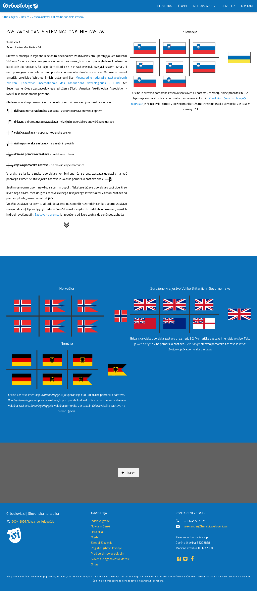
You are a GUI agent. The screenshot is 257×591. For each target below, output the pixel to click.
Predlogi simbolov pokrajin (107, 553)
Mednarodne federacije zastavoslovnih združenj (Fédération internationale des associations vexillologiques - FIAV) (66, 80)
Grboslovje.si (10, 17)
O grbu (95, 537)
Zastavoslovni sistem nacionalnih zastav (58, 17)
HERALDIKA (164, 6)
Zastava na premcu (47, 214)
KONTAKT (247, 6)
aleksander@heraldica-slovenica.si (206, 526)
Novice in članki (100, 526)
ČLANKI (182, 6)
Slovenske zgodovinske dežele (110, 559)
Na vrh (128, 473)
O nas (94, 564)
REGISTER (228, 6)
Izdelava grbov (100, 521)
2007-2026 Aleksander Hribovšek (33, 521)
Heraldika (97, 532)
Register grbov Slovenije (106, 548)
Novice (25, 17)
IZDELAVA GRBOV (204, 6)
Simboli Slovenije (101, 543)
